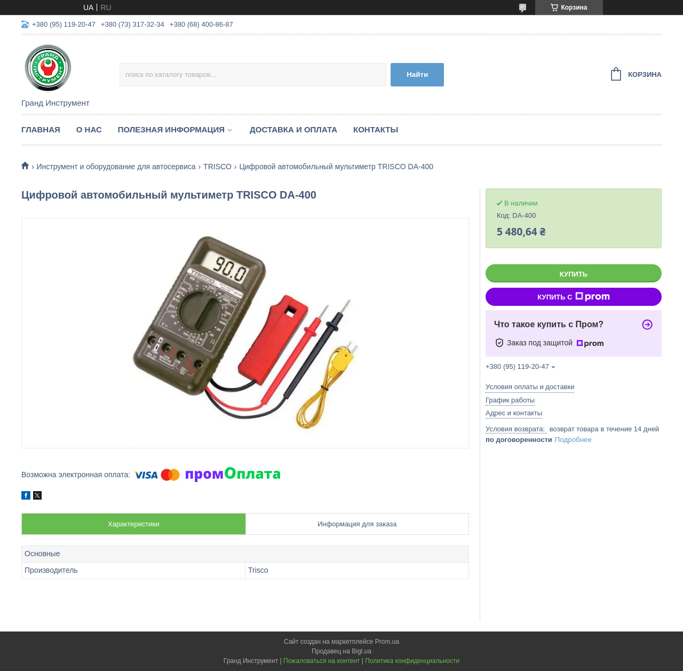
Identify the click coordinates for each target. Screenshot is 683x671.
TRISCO (217, 166)
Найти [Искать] (417, 74)
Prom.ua (387, 641)
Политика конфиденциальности (412, 661)
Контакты (375, 129)
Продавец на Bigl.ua (341, 651)
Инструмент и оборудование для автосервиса (115, 166)
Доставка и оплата (293, 129)
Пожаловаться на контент (321, 661)
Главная (40, 129)
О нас (89, 129)
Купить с (573, 297)
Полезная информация (171, 129)
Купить (573, 274)
